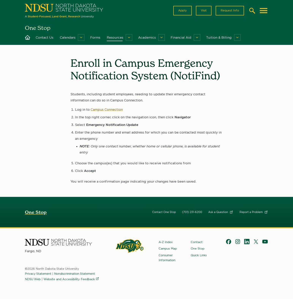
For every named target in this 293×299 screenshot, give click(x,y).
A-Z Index (166, 242)
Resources (115, 38)
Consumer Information (167, 258)
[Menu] (81, 37)
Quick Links (199, 255)
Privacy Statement (38, 274)
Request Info (229, 10)
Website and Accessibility (72, 279)
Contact (197, 242)
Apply (182, 10)
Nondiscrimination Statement (74, 274)
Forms (95, 38)
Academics (147, 38)
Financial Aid (181, 38)
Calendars (67, 38)
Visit (203, 10)
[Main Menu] (263, 10)
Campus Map (168, 248)
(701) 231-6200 (192, 212)
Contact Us (44, 38)
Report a (253, 212)
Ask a (220, 212)
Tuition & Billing (219, 38)
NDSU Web (33, 279)
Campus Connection (107, 110)
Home (27, 38)
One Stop (36, 212)
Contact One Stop (164, 212)
